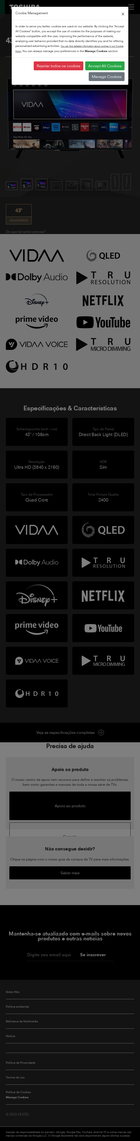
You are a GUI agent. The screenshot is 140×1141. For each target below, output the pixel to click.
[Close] (123, 13)
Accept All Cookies (105, 66)
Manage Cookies (107, 76)
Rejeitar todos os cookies (58, 66)
